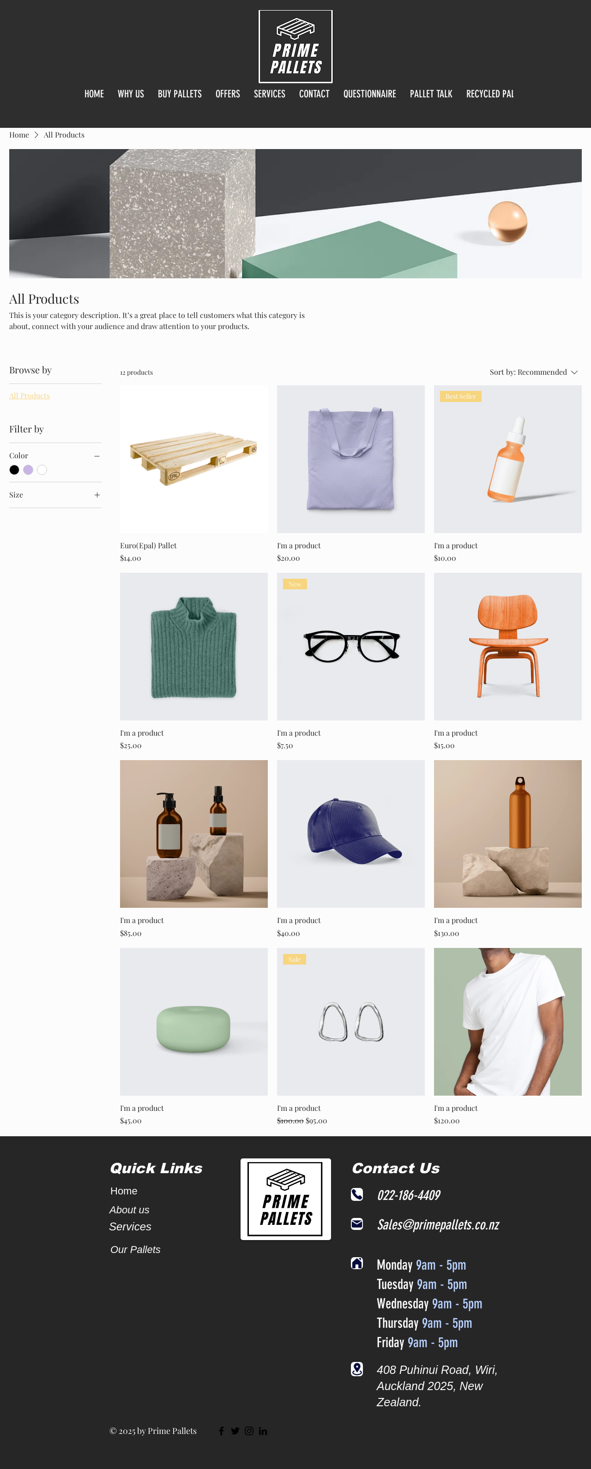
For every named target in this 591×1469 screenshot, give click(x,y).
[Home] (357, 1263)
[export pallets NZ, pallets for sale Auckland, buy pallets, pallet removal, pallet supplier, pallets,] (263, 1431)
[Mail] (357, 1224)
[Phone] (357, 1194)
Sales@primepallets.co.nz (438, 1225)
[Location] (357, 1369)
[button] (180, 103)
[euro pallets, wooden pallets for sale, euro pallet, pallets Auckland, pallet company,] (249, 1431)
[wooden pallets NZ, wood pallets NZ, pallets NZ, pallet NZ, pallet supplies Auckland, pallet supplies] (235, 1431)
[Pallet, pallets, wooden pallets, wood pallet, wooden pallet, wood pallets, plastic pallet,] (221, 1431)
